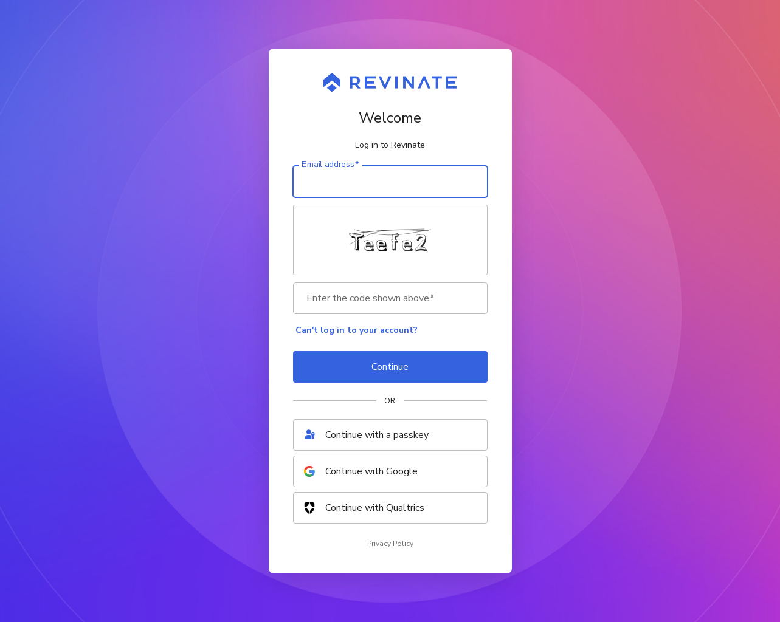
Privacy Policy (390, 544)
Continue (390, 367)
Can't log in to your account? (356, 330)
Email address (330, 164)
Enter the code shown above (370, 298)
